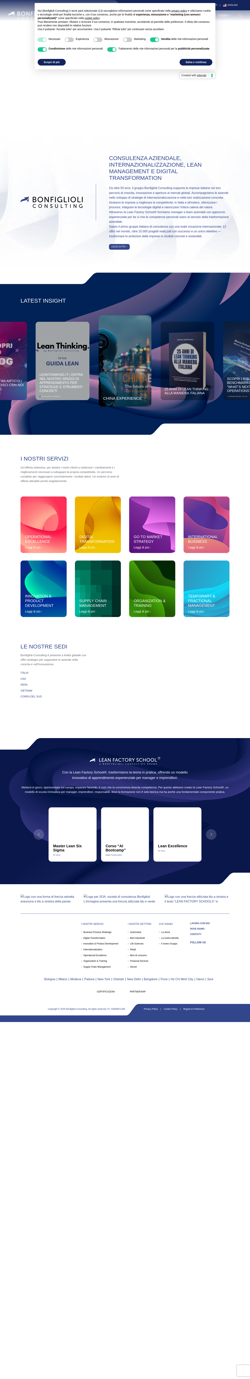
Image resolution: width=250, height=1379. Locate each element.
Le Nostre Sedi (44, 646)
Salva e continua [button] (196, 62)
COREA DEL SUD (31, 696)
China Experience (122, 398)
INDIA (24, 684)
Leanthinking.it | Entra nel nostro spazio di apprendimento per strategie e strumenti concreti (61, 383)
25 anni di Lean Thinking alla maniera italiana (187, 391)
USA (23, 678)
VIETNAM (26, 690)
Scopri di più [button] (52, 62)
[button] (243, 362)
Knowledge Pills (238, 396)
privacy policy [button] (179, 10)
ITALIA (24, 672)
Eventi (225, 15)
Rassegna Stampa (50, 396)
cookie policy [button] (92, 18)
